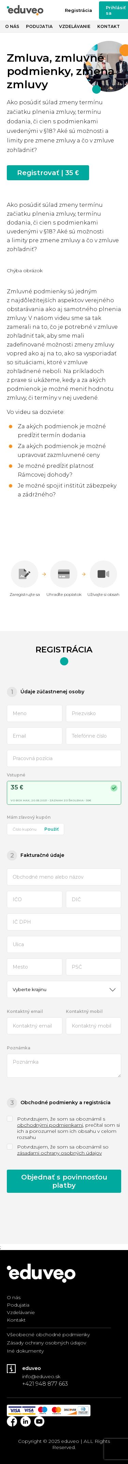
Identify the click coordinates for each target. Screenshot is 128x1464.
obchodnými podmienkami (50, 1125)
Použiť (51, 829)
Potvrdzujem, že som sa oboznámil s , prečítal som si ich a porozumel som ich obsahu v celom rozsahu (63, 1128)
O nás (12, 26)
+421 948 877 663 (45, 1384)
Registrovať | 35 (48, 173)
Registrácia (78, 10)
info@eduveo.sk (41, 1376)
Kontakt (108, 26)
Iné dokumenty (25, 1351)
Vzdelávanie (74, 26)
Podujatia (39, 26)
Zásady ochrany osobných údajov (46, 1343)
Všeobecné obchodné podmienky (48, 1334)
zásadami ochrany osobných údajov (59, 1153)
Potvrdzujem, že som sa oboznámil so (58, 1150)
